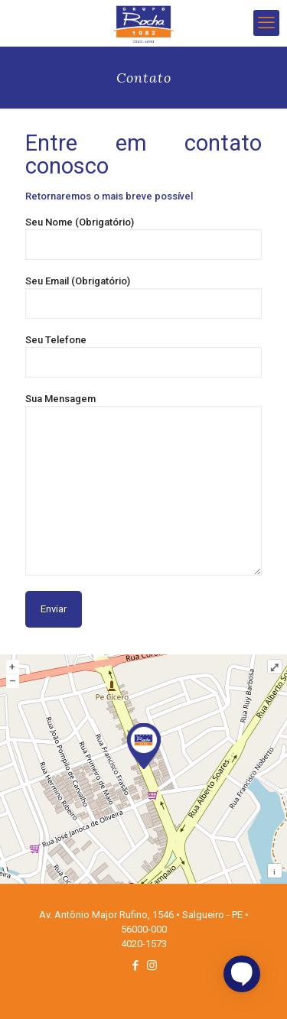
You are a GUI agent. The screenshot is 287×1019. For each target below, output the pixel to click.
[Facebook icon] (136, 965)
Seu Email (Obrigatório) (143, 297)
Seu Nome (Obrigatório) (143, 238)
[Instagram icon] (152, 965)
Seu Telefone (143, 356)
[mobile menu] (266, 23)
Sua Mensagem (143, 484)
